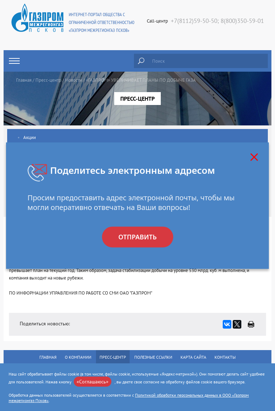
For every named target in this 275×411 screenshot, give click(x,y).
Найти (141, 61)
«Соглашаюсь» (92, 381)
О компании (78, 357)
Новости (73, 80)
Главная (24, 80)
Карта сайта (193, 357)
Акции (29, 137)
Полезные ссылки (153, 357)
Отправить (137, 237)
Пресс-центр (48, 80)
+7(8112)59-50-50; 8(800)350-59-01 (217, 21)
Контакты (225, 357)
